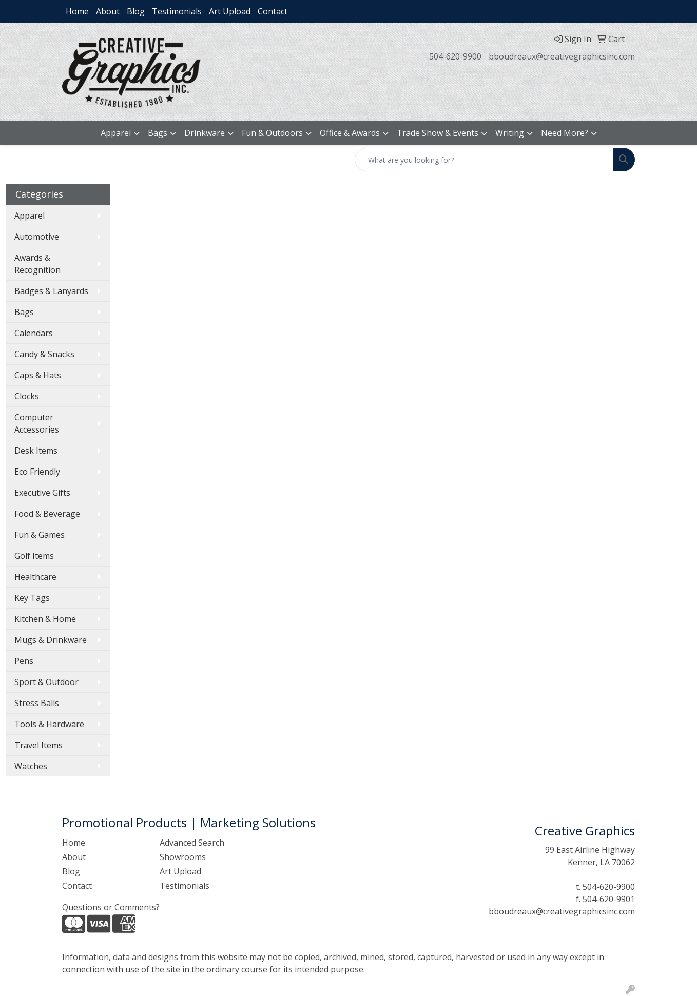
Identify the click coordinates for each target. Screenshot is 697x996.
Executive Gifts (42, 492)
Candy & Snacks (44, 354)
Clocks (26, 396)
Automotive (36, 236)
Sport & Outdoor (46, 682)
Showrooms (183, 857)
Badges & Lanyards (51, 291)
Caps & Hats (37, 375)
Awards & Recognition (37, 264)
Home (77, 11)
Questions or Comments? (111, 907)
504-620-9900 (455, 56)
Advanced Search (192, 842)
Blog (136, 11)
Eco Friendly (37, 471)
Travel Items (38, 745)
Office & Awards (350, 133)
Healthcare (35, 576)
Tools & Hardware (49, 724)
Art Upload (229, 11)
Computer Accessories (36, 423)
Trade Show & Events (437, 133)
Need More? (564, 133)
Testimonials (177, 11)
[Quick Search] (484, 159)
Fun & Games (39, 534)
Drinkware (204, 133)
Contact (272, 11)
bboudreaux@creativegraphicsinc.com (562, 56)
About (108, 11)
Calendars (33, 333)
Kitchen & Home (45, 618)
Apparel (116, 133)
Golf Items (34, 555)
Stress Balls (36, 703)
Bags (157, 133)
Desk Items (35, 450)
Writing (509, 133)
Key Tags (32, 597)
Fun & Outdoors (272, 133)
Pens (23, 661)
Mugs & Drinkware (50, 640)
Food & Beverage (47, 513)
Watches (30, 766)
